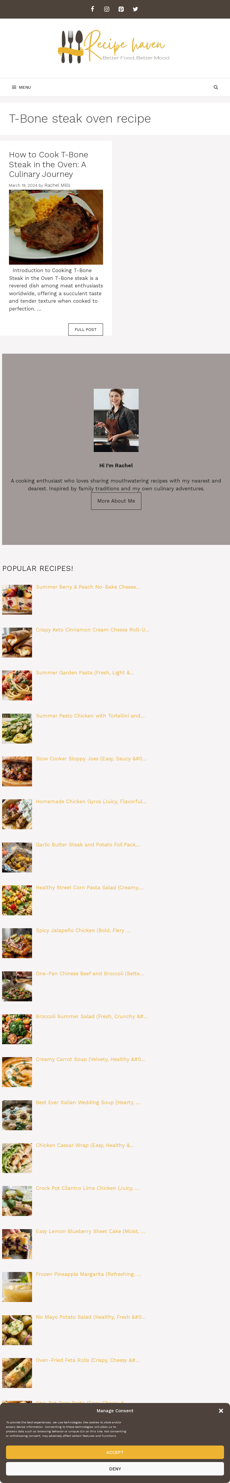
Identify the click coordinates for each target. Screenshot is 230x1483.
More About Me (116, 501)
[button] (221, 1411)
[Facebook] (92, 9)
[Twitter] (135, 9)
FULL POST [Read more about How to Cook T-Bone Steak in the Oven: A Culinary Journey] (86, 329)
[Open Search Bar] (216, 87)
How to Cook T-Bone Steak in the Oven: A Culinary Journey (48, 164)
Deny (115, 1469)
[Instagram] (107, 9)
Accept (115, 1452)
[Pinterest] (121, 9)
